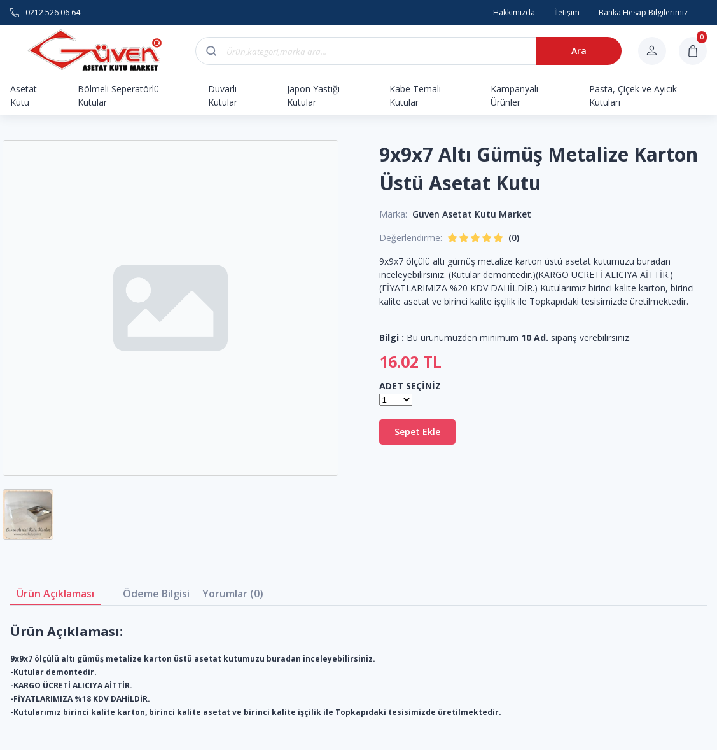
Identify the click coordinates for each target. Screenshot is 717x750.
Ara (579, 51)
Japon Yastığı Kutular (313, 95)
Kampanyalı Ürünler (514, 95)
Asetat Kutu (23, 95)
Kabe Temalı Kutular (415, 95)
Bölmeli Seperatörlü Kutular (118, 95)
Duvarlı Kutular (222, 95)
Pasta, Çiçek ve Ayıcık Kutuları (633, 95)
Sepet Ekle (417, 432)
